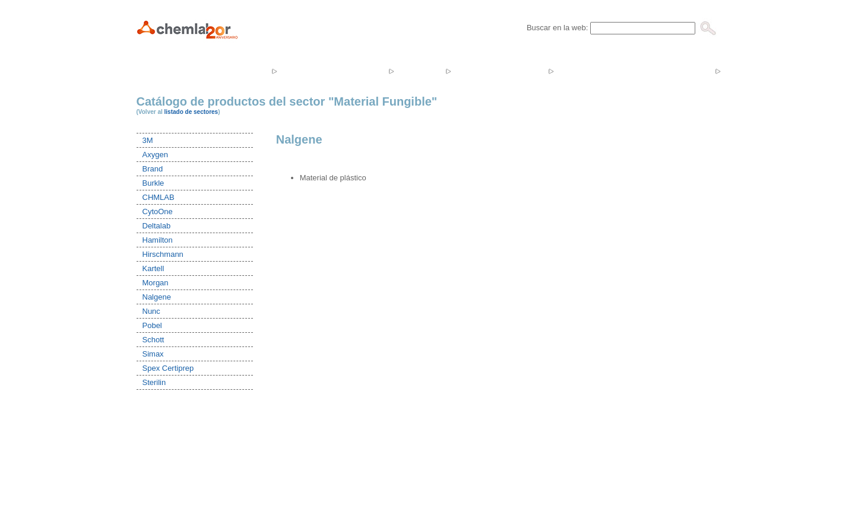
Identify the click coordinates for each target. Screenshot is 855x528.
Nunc (151, 311)
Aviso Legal (464, 478)
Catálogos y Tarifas (661, 70)
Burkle (153, 183)
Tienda (418, 70)
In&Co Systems (412, 478)
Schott (153, 339)
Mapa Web (509, 478)
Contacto (751, 70)
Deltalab (156, 225)
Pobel (152, 325)
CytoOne (157, 211)
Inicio (188, 70)
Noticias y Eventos (498, 70)
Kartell (153, 268)
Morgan (155, 282)
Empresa (240, 70)
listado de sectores (191, 112)
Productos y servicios (331, 70)
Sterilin (154, 382)
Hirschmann (162, 254)
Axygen (155, 154)
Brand (152, 168)
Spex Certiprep (168, 368)
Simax (153, 353)
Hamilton (157, 240)
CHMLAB (158, 197)
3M (147, 140)
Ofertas (581, 70)
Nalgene (156, 296)
